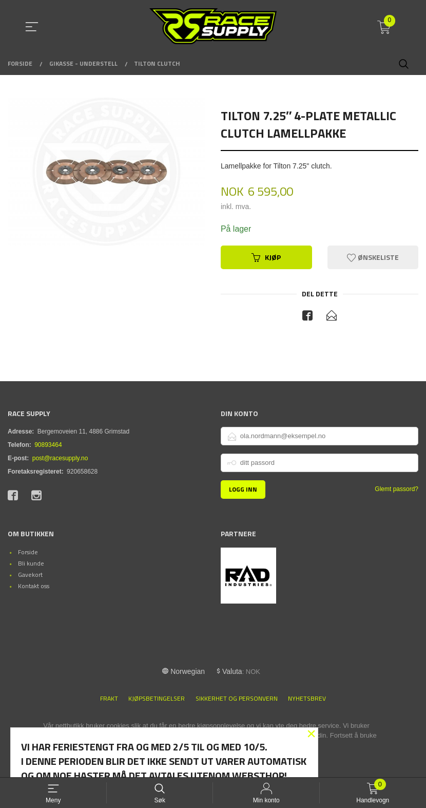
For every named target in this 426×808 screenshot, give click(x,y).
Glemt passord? (396, 489)
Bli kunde (31, 564)
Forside (28, 552)
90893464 (48, 444)
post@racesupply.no (60, 458)
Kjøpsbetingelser (156, 698)
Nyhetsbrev (307, 698)
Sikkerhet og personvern (237, 698)
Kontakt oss (33, 586)
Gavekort (30, 575)
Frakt (109, 698)
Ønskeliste (373, 257)
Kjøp (266, 257)
